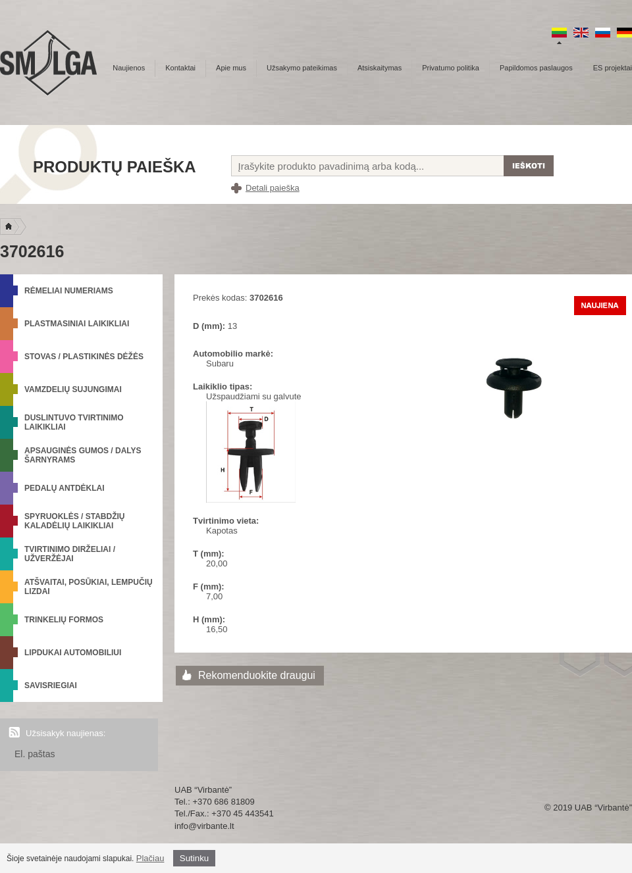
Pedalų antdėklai (64, 488)
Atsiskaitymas (379, 68)
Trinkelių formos (63, 619)
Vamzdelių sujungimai (73, 389)
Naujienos (129, 68)
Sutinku (194, 858)
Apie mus (231, 68)
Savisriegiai (50, 685)
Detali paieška (273, 188)
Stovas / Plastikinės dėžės (84, 356)
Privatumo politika (450, 68)
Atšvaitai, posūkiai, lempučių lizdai (88, 587)
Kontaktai (180, 68)
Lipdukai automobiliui (72, 652)
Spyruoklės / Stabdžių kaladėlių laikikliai (74, 521)
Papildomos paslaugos (536, 68)
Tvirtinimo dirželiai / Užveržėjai (69, 554)
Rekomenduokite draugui (256, 675)
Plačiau (150, 858)
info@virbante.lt (204, 826)
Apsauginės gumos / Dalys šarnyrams (83, 455)
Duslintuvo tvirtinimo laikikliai (74, 422)
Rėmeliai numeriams (68, 290)
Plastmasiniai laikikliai (76, 323)
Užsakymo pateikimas (302, 68)
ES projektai (612, 68)
